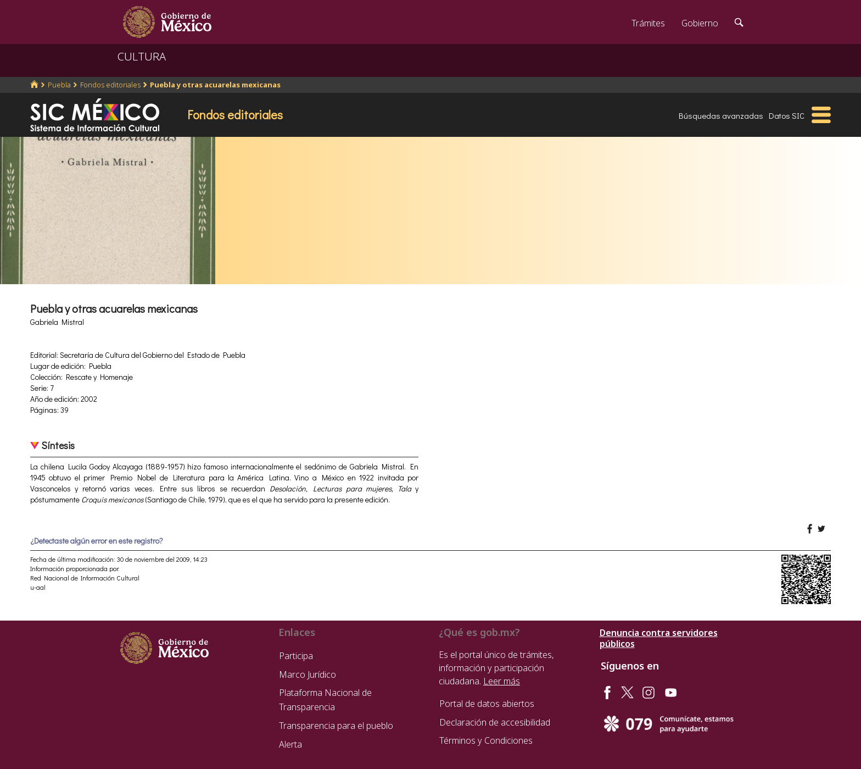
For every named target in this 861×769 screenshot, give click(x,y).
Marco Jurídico (307, 674)
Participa (296, 656)
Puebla (59, 85)
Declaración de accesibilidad (494, 722)
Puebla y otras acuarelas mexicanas (215, 85)
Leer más (501, 681)
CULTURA (142, 56)
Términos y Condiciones (486, 740)
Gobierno (699, 23)
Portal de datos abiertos (486, 704)
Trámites (648, 23)
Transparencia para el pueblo (336, 726)
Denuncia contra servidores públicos (659, 638)
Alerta (290, 744)
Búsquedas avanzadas (721, 115)
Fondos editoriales (110, 85)
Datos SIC (786, 115)
